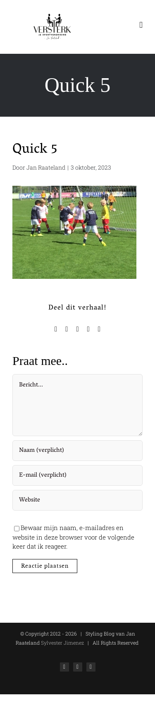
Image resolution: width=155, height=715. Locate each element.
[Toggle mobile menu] (141, 25)
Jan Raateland (45, 167)
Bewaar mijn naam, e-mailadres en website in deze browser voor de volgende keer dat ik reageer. (73, 536)
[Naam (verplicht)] (77, 450)
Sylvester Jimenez (62, 642)
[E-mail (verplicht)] (77, 475)
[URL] (77, 500)
